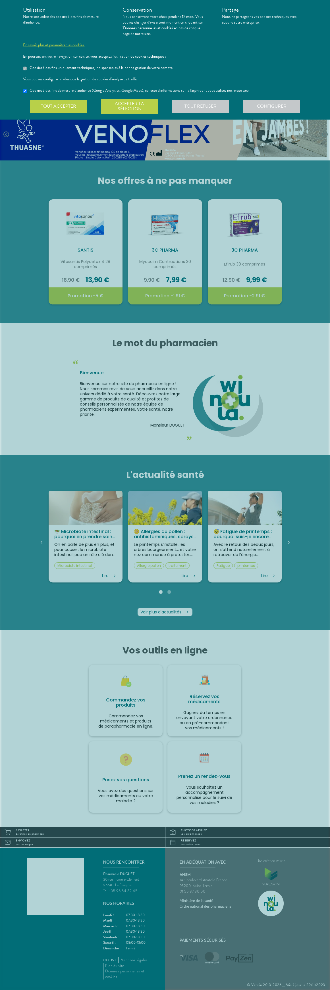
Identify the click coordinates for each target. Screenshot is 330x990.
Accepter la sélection (129, 106)
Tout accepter (58, 106)
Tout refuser (200, 106)
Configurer (272, 106)
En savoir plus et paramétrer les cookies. (54, 45)
